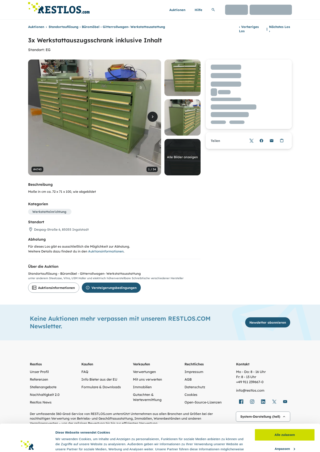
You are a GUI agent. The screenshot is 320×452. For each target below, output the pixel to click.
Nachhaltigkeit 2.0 (45, 394)
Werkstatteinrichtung (49, 211)
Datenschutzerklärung (219, 432)
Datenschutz (195, 387)
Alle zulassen (285, 407)
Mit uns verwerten (147, 379)
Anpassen (285, 421)
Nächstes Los (279, 29)
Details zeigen (66, 443)
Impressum (194, 372)
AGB (188, 379)
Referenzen (39, 379)
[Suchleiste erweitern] (213, 10)
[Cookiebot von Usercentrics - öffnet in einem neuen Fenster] (27, 444)
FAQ (84, 372)
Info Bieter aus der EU (99, 379)
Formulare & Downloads (101, 387)
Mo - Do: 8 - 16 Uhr (251, 372)
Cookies (191, 394)
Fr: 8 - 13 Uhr (246, 377)
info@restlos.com (250, 390)
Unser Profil (39, 372)
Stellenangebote (43, 387)
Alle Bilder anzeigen (182, 157)
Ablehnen (284, 435)
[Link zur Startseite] (59, 6)
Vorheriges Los (249, 29)
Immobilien (142, 387)
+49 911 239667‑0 (250, 382)
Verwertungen (144, 372)
